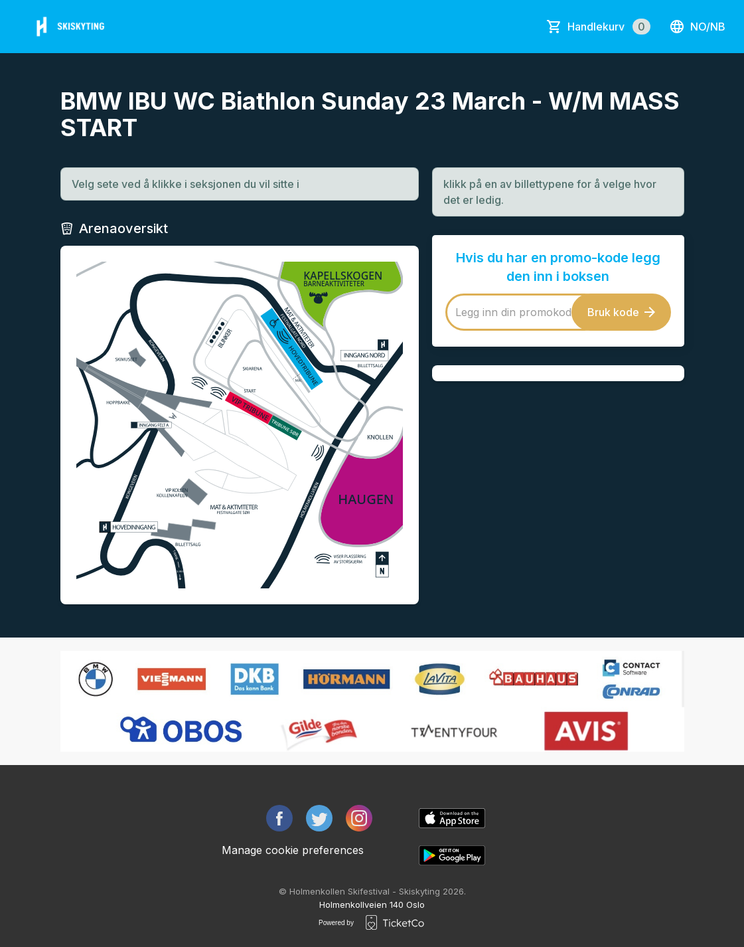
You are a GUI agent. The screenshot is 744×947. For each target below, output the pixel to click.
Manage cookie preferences (293, 850)
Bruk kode (621, 312)
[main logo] (72, 26)
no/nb (697, 27)
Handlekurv (608, 27)
